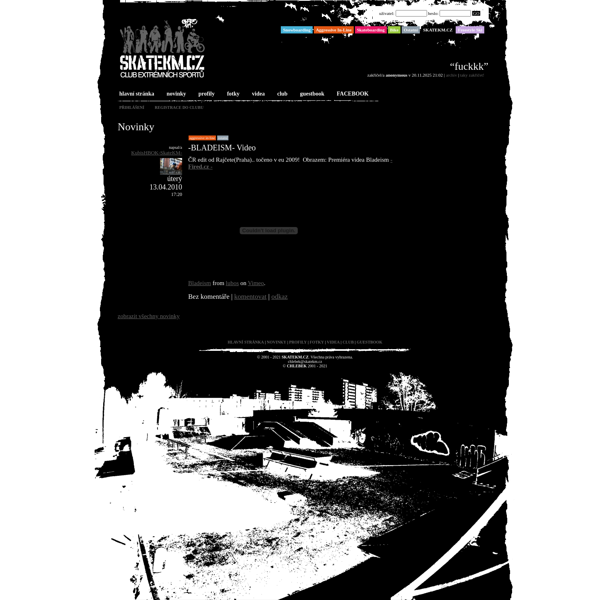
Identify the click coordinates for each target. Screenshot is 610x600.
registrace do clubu (179, 107)
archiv (451, 75)
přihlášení (131, 107)
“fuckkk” (469, 66)
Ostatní (223, 138)
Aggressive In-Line (202, 138)
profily (206, 94)
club (282, 94)
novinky (175, 94)
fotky (232, 94)
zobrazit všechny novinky (149, 316)
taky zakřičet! (472, 75)
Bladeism (199, 283)
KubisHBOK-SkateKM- (156, 153)
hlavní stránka (136, 94)
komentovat (250, 296)
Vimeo (256, 283)
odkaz (280, 296)
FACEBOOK (352, 94)
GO (476, 13)
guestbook (311, 94)
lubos (232, 283)
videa (257, 94)
